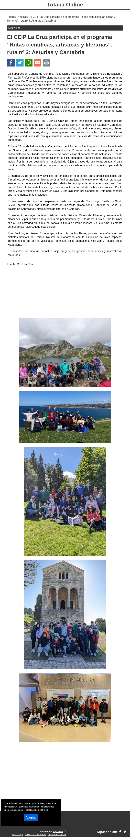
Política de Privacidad (35, 834)
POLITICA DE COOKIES (36, 810)
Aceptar (31, 817)
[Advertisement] (65, 292)
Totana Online (65, 5)
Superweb (58, 831)
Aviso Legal (17, 834)
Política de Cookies (57, 834)
